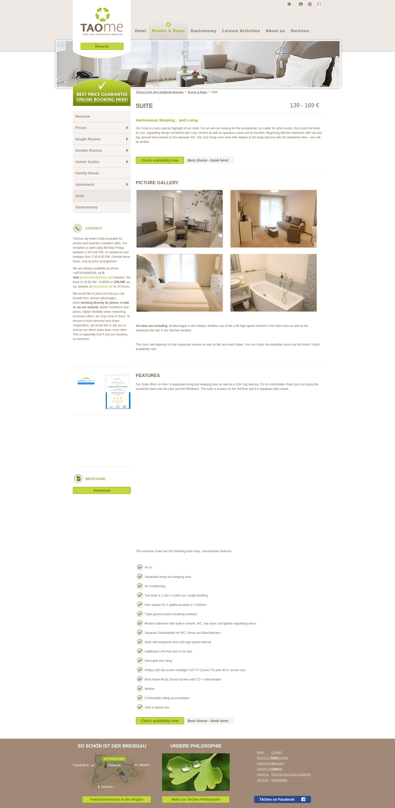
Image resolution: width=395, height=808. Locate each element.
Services (300, 31)
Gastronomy (203, 31)
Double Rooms (101, 150)
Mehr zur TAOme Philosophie (196, 799)
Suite (214, 92)
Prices (101, 128)
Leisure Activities (241, 31)
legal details (279, 780)
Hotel (140, 31)
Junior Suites (101, 162)
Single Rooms (101, 139)
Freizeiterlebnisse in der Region (116, 799)
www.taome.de (102, 286)
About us (275, 31)
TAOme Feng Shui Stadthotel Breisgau (159, 92)
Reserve (82, 116)
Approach (277, 763)
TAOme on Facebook (282, 799)
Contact (276, 752)
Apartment (101, 184)
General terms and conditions (291, 774)
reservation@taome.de (96, 277)
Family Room (87, 173)
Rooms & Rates (168, 31)
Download (101, 490)
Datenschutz (279, 758)
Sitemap (276, 769)
